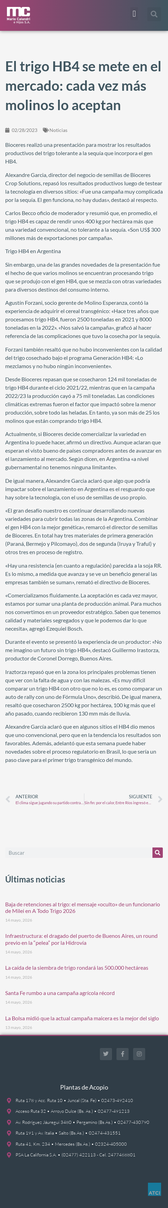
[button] (134, 13)
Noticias (58, 130)
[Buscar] (157, 852)
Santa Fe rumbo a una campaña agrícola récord (60, 992)
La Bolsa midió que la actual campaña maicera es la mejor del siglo (82, 1018)
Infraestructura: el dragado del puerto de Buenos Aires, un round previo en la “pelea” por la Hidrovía (81, 938)
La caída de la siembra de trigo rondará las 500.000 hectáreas (76, 967)
